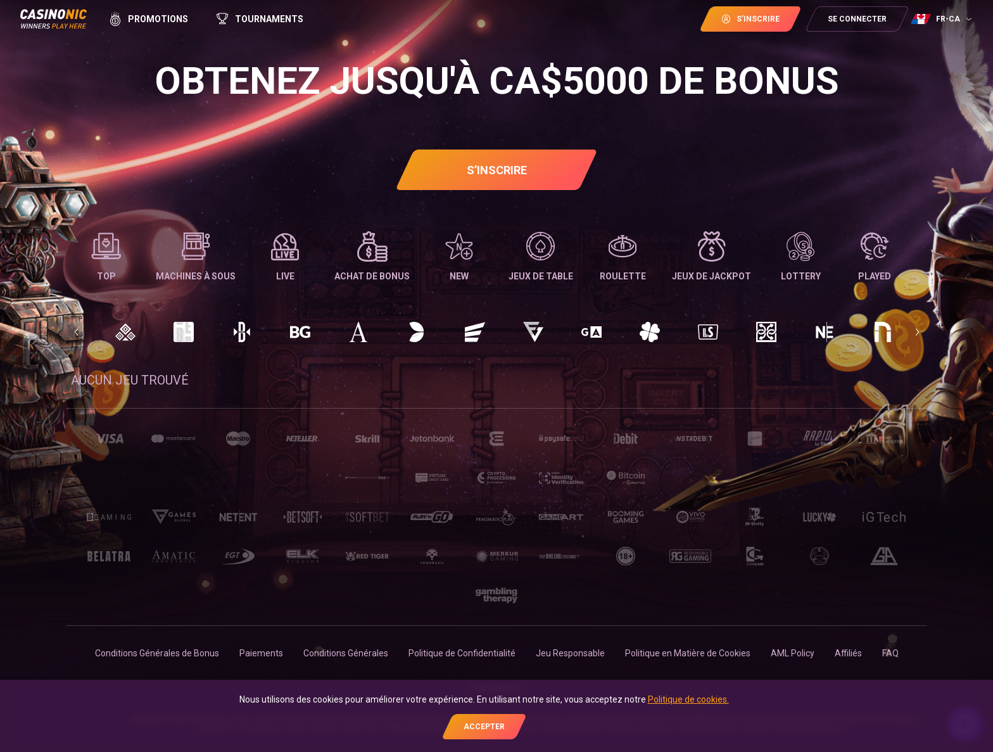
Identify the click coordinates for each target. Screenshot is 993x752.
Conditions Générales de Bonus (157, 653)
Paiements (261, 653)
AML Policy (792, 653)
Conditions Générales (345, 653)
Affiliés (848, 653)
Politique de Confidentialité (461, 653)
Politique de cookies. (688, 699)
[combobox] (943, 19)
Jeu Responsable (570, 653)
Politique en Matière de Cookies (687, 653)
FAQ (890, 653)
